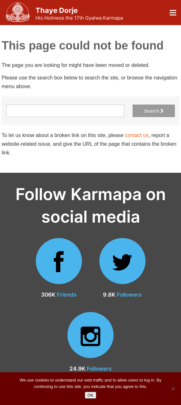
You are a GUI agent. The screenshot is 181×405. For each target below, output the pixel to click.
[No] (173, 388)
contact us (136, 135)
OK (90, 395)
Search (154, 111)
